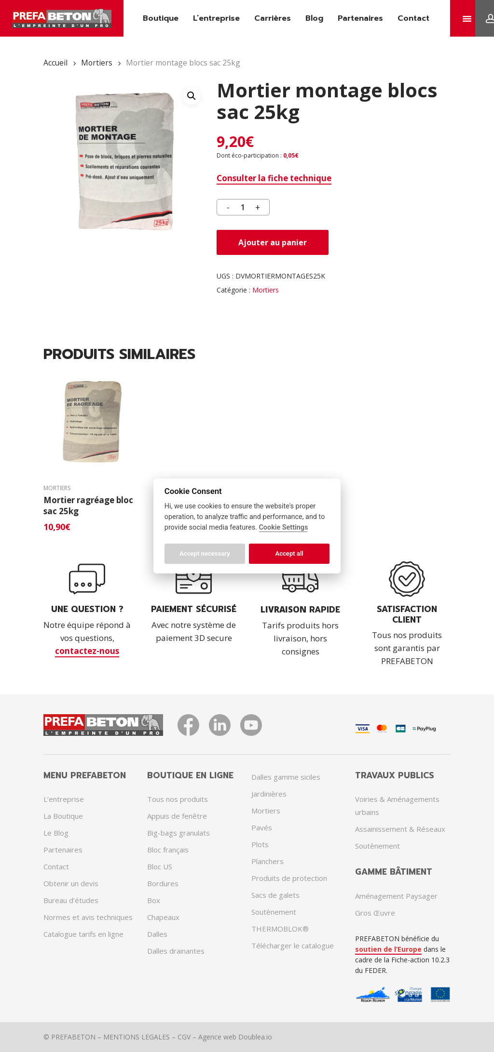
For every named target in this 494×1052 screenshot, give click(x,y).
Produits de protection (289, 878)
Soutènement (273, 912)
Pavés (261, 827)
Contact (56, 866)
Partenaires (62, 849)
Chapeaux (163, 917)
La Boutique (63, 816)
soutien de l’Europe (388, 949)
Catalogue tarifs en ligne (83, 934)
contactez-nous (87, 650)
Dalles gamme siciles (285, 777)
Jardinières (269, 794)
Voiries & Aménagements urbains (397, 805)
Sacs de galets (275, 895)
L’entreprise (63, 799)
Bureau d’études (70, 900)
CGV (184, 1036)
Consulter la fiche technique (274, 178)
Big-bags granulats (178, 833)
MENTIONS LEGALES (136, 1036)
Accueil (55, 62)
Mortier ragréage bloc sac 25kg (88, 505)
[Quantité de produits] (243, 207)
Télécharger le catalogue (292, 945)
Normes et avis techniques (88, 917)
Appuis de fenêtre (177, 816)
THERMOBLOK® (280, 928)
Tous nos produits (177, 799)
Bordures (162, 883)
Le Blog (56, 833)
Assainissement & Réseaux (400, 829)
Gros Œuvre (375, 913)
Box (153, 900)
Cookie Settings (283, 527)
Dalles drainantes (176, 951)
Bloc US (159, 866)
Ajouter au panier (272, 242)
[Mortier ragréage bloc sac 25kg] (92, 422)
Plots (260, 844)
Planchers (267, 861)
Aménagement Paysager (396, 896)
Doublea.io (255, 1036)
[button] (191, 96)
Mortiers (96, 62)
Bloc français (168, 849)
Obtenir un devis (70, 883)
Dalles (157, 934)
